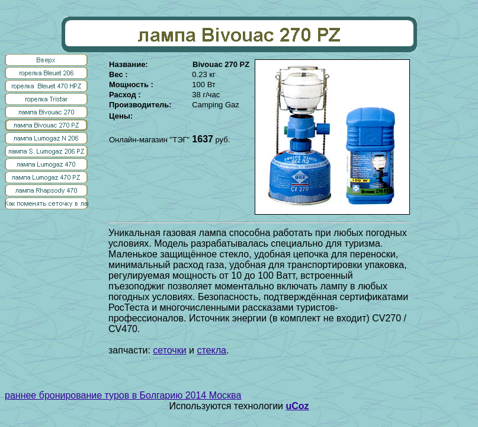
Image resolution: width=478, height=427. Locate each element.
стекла (211, 350)
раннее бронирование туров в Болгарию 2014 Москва (123, 395)
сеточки (169, 350)
